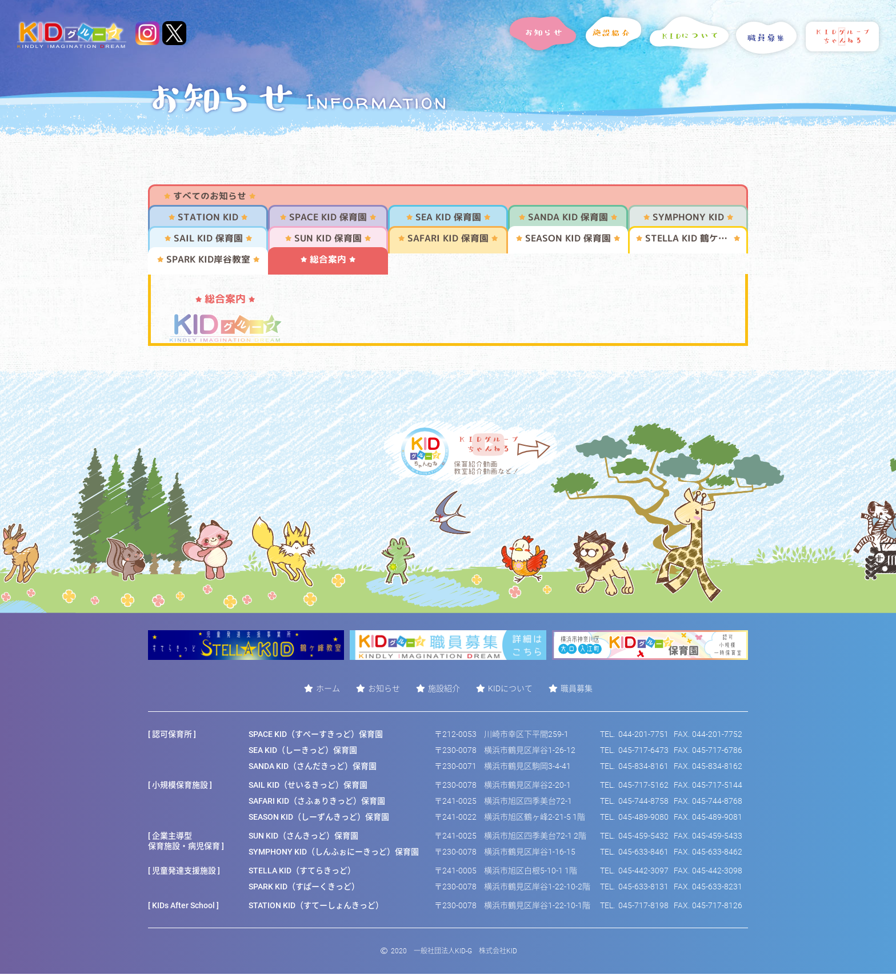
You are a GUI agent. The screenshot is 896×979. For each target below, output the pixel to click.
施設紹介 (444, 693)
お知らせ (384, 693)
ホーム (328, 693)
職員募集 (577, 693)
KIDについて (510, 693)
